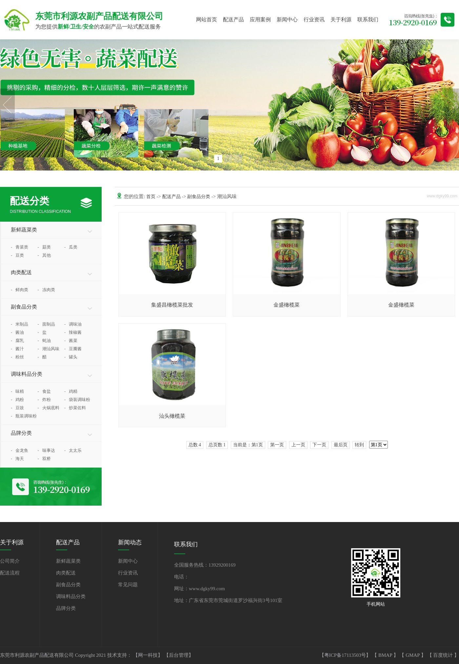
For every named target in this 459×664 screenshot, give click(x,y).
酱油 (17, 332)
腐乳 (17, 340)
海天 (17, 458)
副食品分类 (24, 307)
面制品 (46, 324)
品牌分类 (21, 433)
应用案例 (260, 19)
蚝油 (44, 340)
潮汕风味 (48, 348)
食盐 (44, 391)
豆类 (17, 255)
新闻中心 (287, 19)
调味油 (73, 324)
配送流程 (10, 572)
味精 (17, 391)
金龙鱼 (19, 450)
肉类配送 (21, 272)
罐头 (70, 356)
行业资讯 (314, 19)
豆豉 (17, 407)
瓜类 (70, 247)
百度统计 (443, 655)
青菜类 (19, 247)
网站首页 (206, 19)
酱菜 (70, 340)
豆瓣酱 (73, 348)
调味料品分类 (26, 374)
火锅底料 (48, 407)
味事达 (46, 450)
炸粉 (44, 399)
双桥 (44, 458)
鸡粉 (17, 399)
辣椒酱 (73, 332)
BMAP (385, 655)
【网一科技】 (148, 655)
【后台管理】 (178, 655)
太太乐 (73, 450)
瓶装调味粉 (24, 415)
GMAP (413, 655)
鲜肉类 (19, 289)
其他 (44, 255)
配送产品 (233, 19)
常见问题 (128, 584)
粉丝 (17, 356)
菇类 (44, 247)
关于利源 (340, 19)
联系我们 (367, 19)
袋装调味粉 (77, 399)
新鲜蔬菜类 (24, 229)
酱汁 (17, 348)
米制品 (19, 324)
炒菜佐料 (75, 407)
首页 (151, 196)
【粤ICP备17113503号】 (345, 655)
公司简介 (10, 561)
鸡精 (70, 391)
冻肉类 (46, 289)
